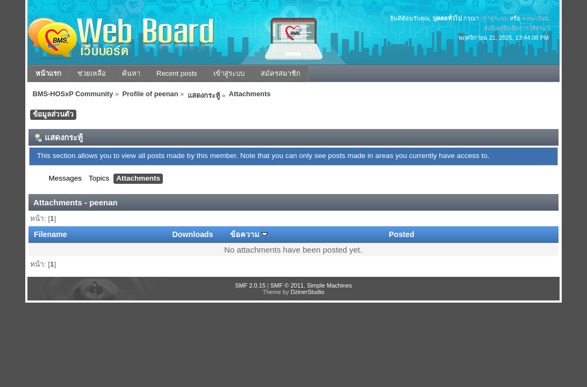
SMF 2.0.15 (250, 285)
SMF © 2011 (287, 285)
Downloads (192, 234)
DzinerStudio (307, 292)
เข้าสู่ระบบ (494, 18)
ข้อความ (249, 234)
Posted (401, 234)
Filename (50, 234)
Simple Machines (329, 285)
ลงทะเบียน (535, 18)
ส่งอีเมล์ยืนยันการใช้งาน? (516, 28)
